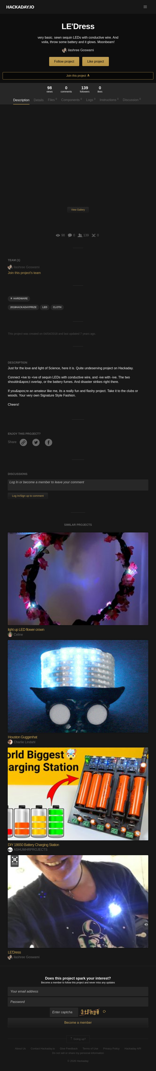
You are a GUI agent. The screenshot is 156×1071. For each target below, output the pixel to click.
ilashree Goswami (78, 50)
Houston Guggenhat (22, 737)
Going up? (78, 1039)
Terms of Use (90, 1048)
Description (21, 100)
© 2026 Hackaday (78, 1060)
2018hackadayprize (23, 307)
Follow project (64, 61)
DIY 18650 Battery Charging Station (33, 845)
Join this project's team (24, 273)
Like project (95, 61)
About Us (20, 1048)
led (44, 307)
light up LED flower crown (26, 630)
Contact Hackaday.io (43, 1048)
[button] (145, 7)
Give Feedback (69, 1048)
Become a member (51, 982)
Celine (15, 634)
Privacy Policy (111, 1048)
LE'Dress (14, 952)
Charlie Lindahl (21, 742)
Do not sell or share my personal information (78, 1053)
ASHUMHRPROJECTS (27, 849)
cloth (57, 307)
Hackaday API (133, 1048)
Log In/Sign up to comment (27, 495)
